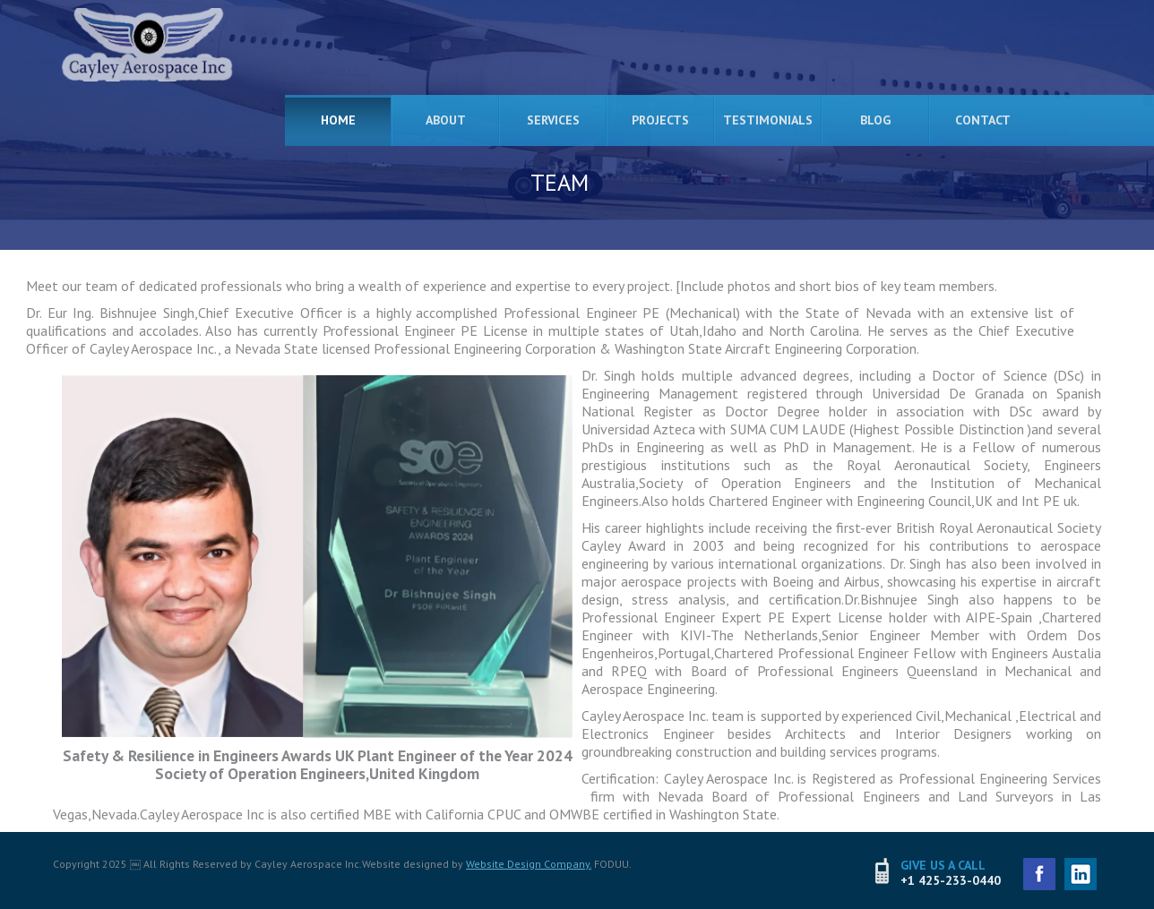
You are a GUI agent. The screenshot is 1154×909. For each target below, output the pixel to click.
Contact (983, 120)
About (446, 120)
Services (553, 120)
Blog (875, 120)
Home (338, 120)
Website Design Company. (528, 863)
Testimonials (768, 120)
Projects (660, 120)
